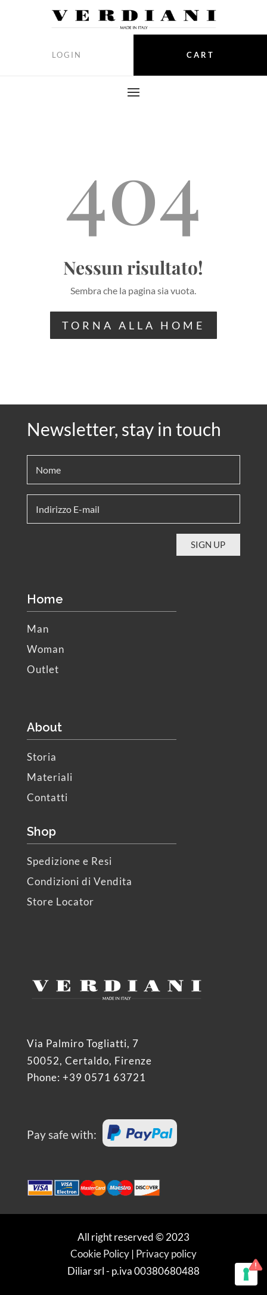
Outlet (43, 669)
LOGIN (67, 55)
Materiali (50, 777)
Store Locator (60, 901)
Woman (45, 649)
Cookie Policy (99, 1253)
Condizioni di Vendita (79, 881)
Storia (42, 757)
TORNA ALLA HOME (133, 325)
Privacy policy (166, 1253)
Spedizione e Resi (69, 861)
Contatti (47, 797)
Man (38, 628)
